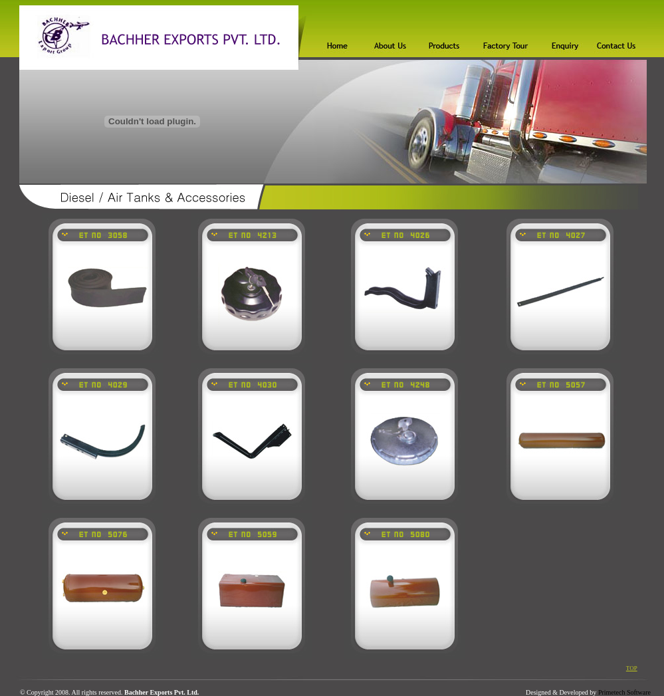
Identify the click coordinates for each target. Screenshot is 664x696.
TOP (631, 668)
